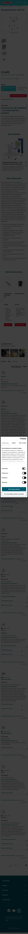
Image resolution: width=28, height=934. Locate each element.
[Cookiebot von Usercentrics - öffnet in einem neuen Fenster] (20, 439)
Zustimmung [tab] (5, 443)
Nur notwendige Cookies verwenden (14, 494)
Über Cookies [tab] (22, 443)
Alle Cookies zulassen (14, 489)
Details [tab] (14, 443)
